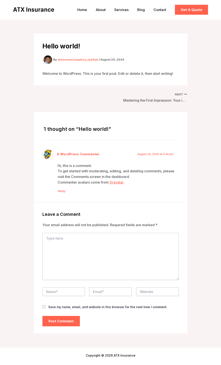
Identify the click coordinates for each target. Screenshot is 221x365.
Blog (143, 10)
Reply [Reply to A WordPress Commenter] (63, 191)
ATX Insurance (33, 9)
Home (90, 10)
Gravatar (116, 182)
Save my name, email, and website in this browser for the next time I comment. (107, 307)
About (107, 10)
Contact (160, 10)
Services (126, 10)
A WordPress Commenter (78, 154)
